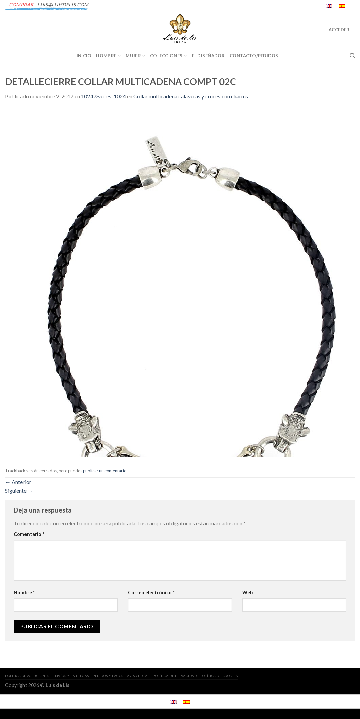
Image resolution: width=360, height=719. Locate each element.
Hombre (108, 56)
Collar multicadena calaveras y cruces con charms (190, 96)
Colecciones (168, 56)
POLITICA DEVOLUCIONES (27, 675)
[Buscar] (352, 55)
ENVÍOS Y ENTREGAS (71, 675)
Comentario (29, 534)
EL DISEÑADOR (208, 55)
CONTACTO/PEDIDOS (254, 55)
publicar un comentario (104, 470)
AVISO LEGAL (138, 675)
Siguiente (19, 490)
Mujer (135, 56)
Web (247, 592)
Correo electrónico (151, 592)
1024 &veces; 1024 (103, 96)
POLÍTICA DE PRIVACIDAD (175, 675)
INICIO (84, 55)
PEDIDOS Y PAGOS (108, 675)
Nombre (24, 592)
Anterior (18, 482)
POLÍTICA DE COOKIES (219, 675)
